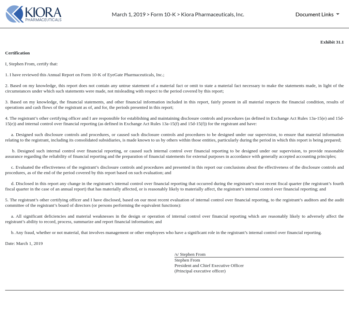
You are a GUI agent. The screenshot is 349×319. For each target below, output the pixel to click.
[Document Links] (318, 14)
